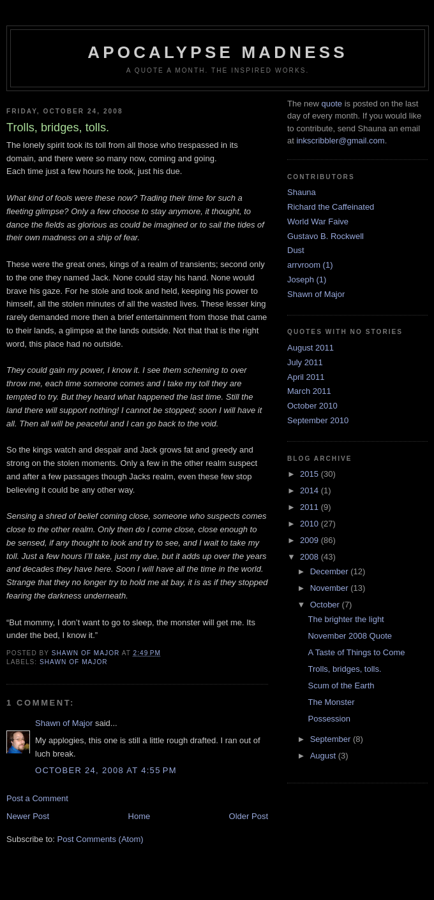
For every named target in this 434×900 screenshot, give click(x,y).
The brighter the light (346, 619)
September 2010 (317, 420)
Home (139, 816)
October (326, 604)
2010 (310, 523)
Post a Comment (37, 798)
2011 (310, 507)
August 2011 (310, 347)
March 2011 (309, 391)
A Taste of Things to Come (356, 652)
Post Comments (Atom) (100, 839)
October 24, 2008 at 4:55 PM (106, 770)
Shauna (301, 192)
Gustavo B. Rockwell (325, 236)
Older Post (248, 816)
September (331, 739)
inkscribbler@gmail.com (340, 140)
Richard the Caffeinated (330, 207)
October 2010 (312, 405)
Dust (295, 250)
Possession (329, 718)
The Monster (331, 702)
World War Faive (317, 221)
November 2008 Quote (350, 636)
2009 (310, 540)
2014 (310, 490)
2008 (310, 557)
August (324, 755)
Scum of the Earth (341, 685)
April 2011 (306, 377)
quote (331, 103)
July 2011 (305, 362)
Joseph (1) (306, 279)
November (330, 588)
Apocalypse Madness (217, 52)
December (330, 571)
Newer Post (27, 816)
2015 (310, 474)
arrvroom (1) (310, 265)
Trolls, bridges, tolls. (344, 669)
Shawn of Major (74, 661)
